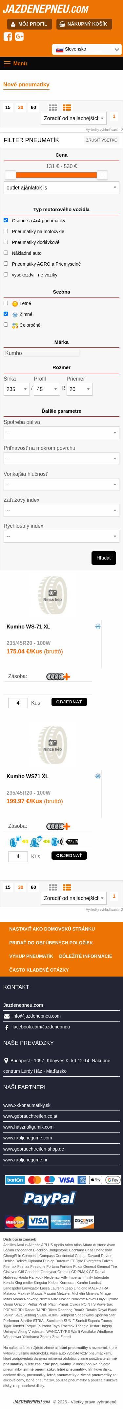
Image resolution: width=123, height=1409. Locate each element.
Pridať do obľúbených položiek (51, 942)
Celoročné (22, 325)
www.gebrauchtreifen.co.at (30, 1116)
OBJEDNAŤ (69, 701)
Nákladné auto (26, 253)
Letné (17, 303)
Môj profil (32, 24)
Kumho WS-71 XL (28, 626)
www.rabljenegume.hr (25, 1159)
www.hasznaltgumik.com (28, 1127)
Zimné (18, 314)
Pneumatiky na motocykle (38, 231)
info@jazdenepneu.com (36, 1016)
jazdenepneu (45, 8)
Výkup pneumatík (31, 956)
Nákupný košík (87, 24)
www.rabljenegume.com (27, 1137)
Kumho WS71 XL (28, 776)
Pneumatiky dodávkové (35, 242)
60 (33, 107)
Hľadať (104, 558)
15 (7, 107)
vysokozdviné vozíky (34, 274)
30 (20, 107)
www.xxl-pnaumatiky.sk (27, 1105)
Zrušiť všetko (101, 140)
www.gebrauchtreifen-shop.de (33, 1149)
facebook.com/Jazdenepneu (41, 1026)
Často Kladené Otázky (39, 970)
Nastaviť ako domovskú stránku (52, 929)
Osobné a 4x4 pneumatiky (38, 220)
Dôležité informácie (85, 956)
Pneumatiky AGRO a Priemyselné (46, 264)
